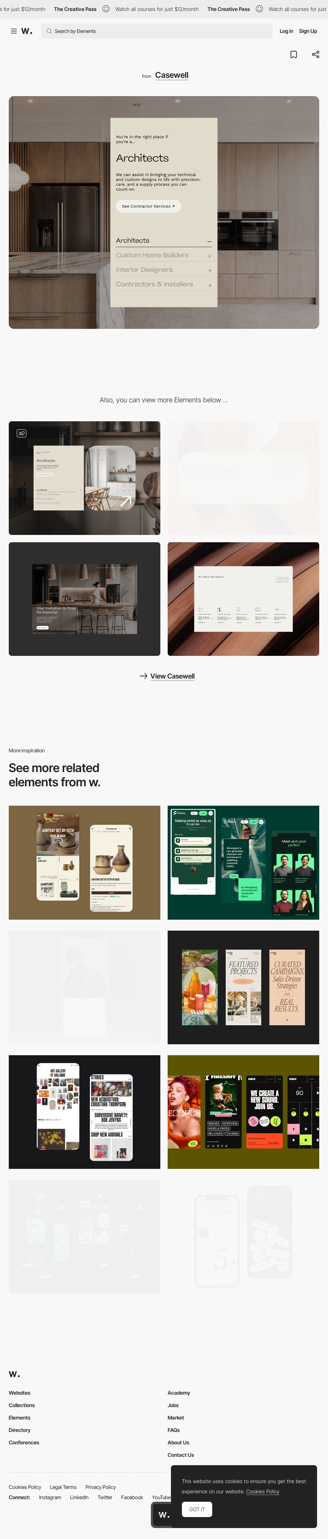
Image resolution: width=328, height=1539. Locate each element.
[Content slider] (84, 478)
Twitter (105, 1497)
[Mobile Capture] (84, 862)
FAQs (174, 1430)
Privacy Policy (100, 1487)
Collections (22, 1405)
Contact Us (181, 1455)
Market (176, 1417)
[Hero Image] (84, 599)
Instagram (50, 1497)
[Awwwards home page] (164, 1515)
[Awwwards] (26, 31)
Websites (19, 1393)
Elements (19, 1417)
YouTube (161, 1497)
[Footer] (243, 478)
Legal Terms (63, 1487)
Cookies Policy (25, 1487)
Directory (20, 1430)
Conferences (24, 1442)
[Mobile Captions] (243, 862)
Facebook (132, 1497)
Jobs (173, 1405)
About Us (178, 1442)
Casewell (171, 75)
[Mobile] (84, 987)
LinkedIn (79, 1497)
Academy (179, 1393)
